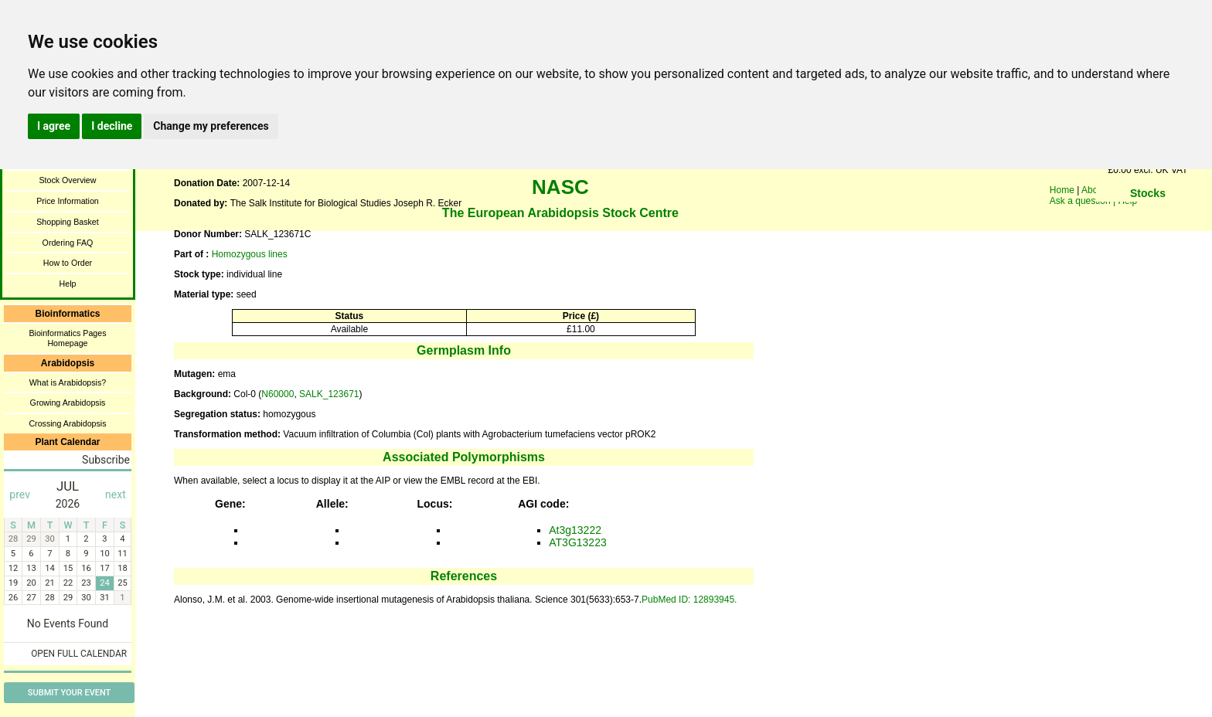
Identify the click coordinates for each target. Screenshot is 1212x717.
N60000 (277, 394)
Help (68, 283)
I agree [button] (53, 126)
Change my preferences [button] (210, 126)
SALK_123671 (329, 394)
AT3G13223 (577, 542)
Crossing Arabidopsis (67, 423)
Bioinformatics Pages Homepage (67, 338)
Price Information (67, 201)
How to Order (67, 262)
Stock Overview (67, 180)
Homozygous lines (250, 254)
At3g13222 (575, 530)
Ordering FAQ (68, 242)
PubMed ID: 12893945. (689, 599)
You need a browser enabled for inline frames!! (1148, 216)
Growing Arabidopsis (68, 402)
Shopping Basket (67, 221)
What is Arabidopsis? (68, 382)
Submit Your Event (69, 693)
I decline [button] (111, 126)
